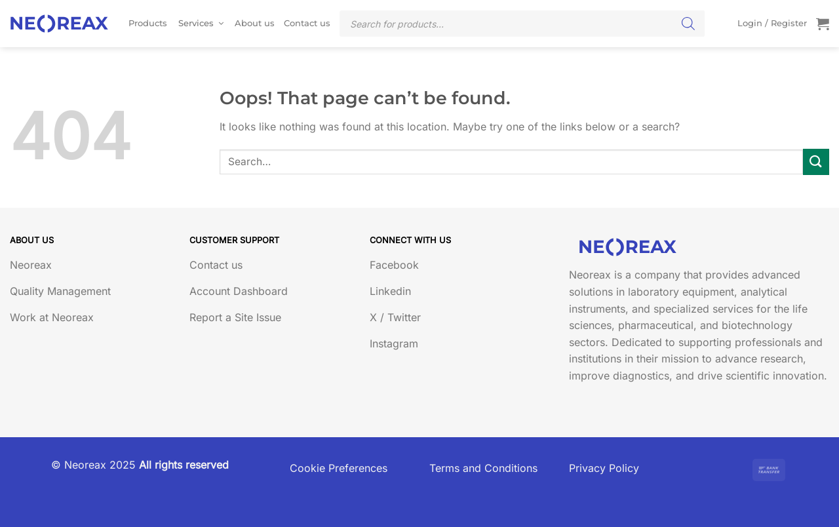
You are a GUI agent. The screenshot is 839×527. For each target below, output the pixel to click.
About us (255, 23)
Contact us (307, 23)
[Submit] (816, 161)
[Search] (688, 23)
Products (147, 23)
